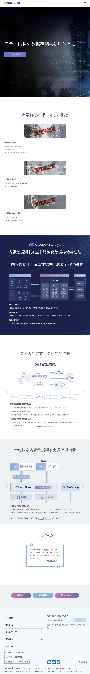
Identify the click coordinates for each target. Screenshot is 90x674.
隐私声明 (7, 668)
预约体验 (21, 595)
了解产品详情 (15, 54)
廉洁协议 (47, 668)
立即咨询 (43, 595)
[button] (8, 391)
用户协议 (27, 668)
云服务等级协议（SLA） (63, 668)
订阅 (79, 620)
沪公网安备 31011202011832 (71, 671)
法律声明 (17, 668)
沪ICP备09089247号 (52, 671)
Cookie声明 (37, 668)
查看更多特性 (67, 595)
